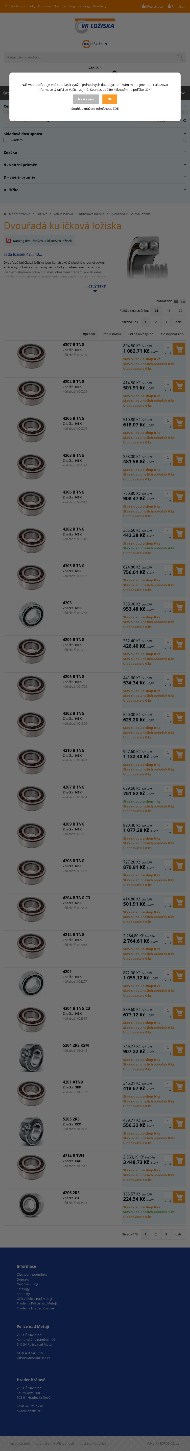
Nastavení (86, 99)
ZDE (116, 108)
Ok (109, 99)
